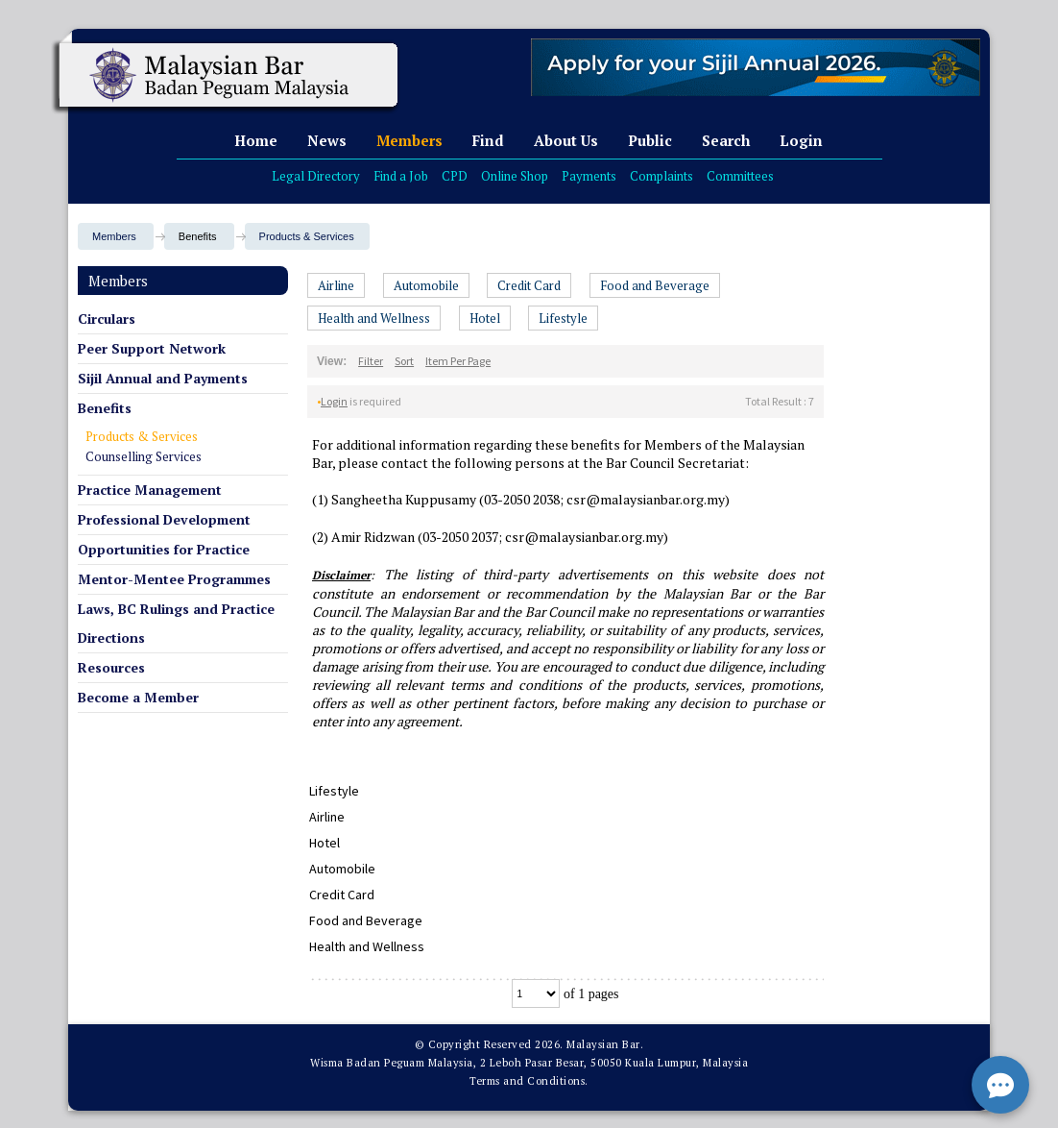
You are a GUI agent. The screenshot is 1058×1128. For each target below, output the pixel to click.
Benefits (105, 408)
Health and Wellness (374, 318)
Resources (111, 667)
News (327, 140)
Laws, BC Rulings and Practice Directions (176, 623)
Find (488, 140)
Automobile (426, 285)
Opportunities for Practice (164, 549)
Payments (589, 175)
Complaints (661, 175)
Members (409, 140)
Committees (740, 175)
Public (650, 140)
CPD (455, 175)
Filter (370, 361)
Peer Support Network (152, 348)
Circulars (106, 318)
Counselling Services (143, 456)
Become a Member (138, 697)
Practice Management (150, 489)
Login (801, 140)
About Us (566, 140)
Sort (404, 361)
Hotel (484, 318)
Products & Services (306, 236)
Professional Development (164, 519)
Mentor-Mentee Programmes (174, 579)
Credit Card (529, 285)
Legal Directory (316, 175)
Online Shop (514, 175)
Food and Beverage (654, 285)
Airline (336, 285)
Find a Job (400, 175)
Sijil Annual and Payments (163, 378)
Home (255, 140)
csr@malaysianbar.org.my (645, 499)
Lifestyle (563, 318)
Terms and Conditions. (529, 1081)
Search (726, 140)
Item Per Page (458, 361)
